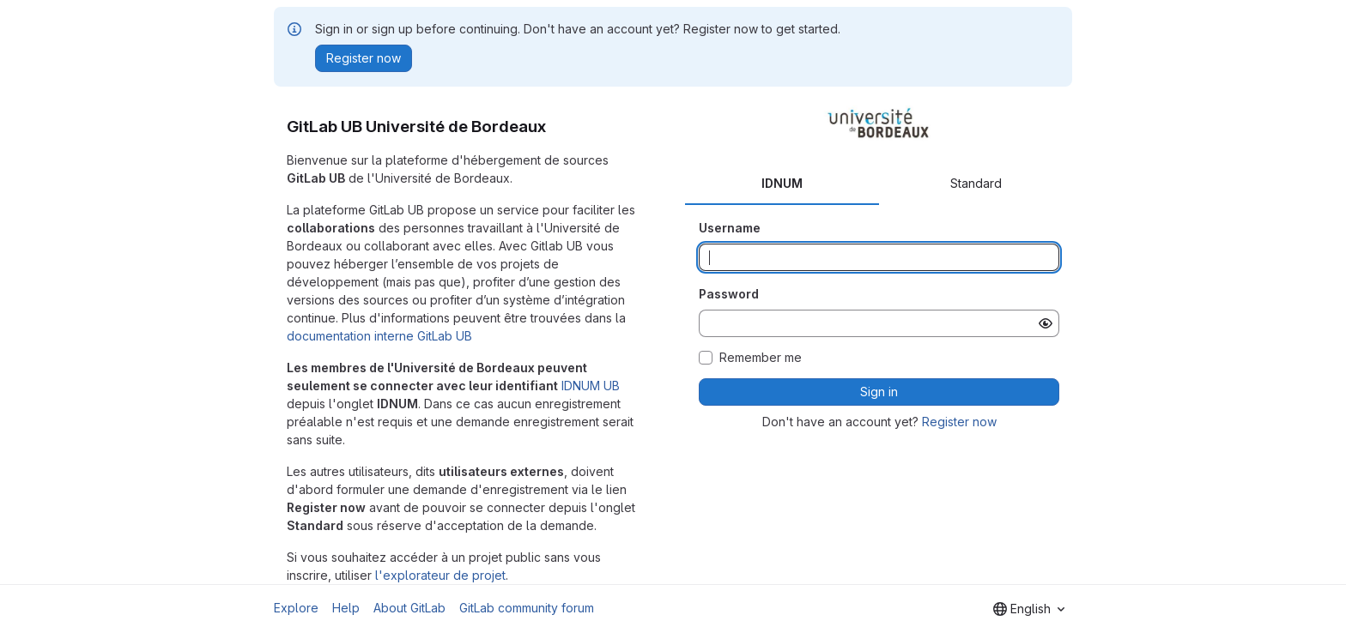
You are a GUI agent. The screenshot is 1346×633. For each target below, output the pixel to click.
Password (729, 293)
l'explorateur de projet (440, 575)
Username (730, 227)
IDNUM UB (590, 385)
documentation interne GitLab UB (379, 336)
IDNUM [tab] (782, 183)
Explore (296, 607)
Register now (959, 421)
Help (346, 607)
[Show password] (1045, 323)
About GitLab (409, 607)
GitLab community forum (526, 607)
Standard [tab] (976, 183)
